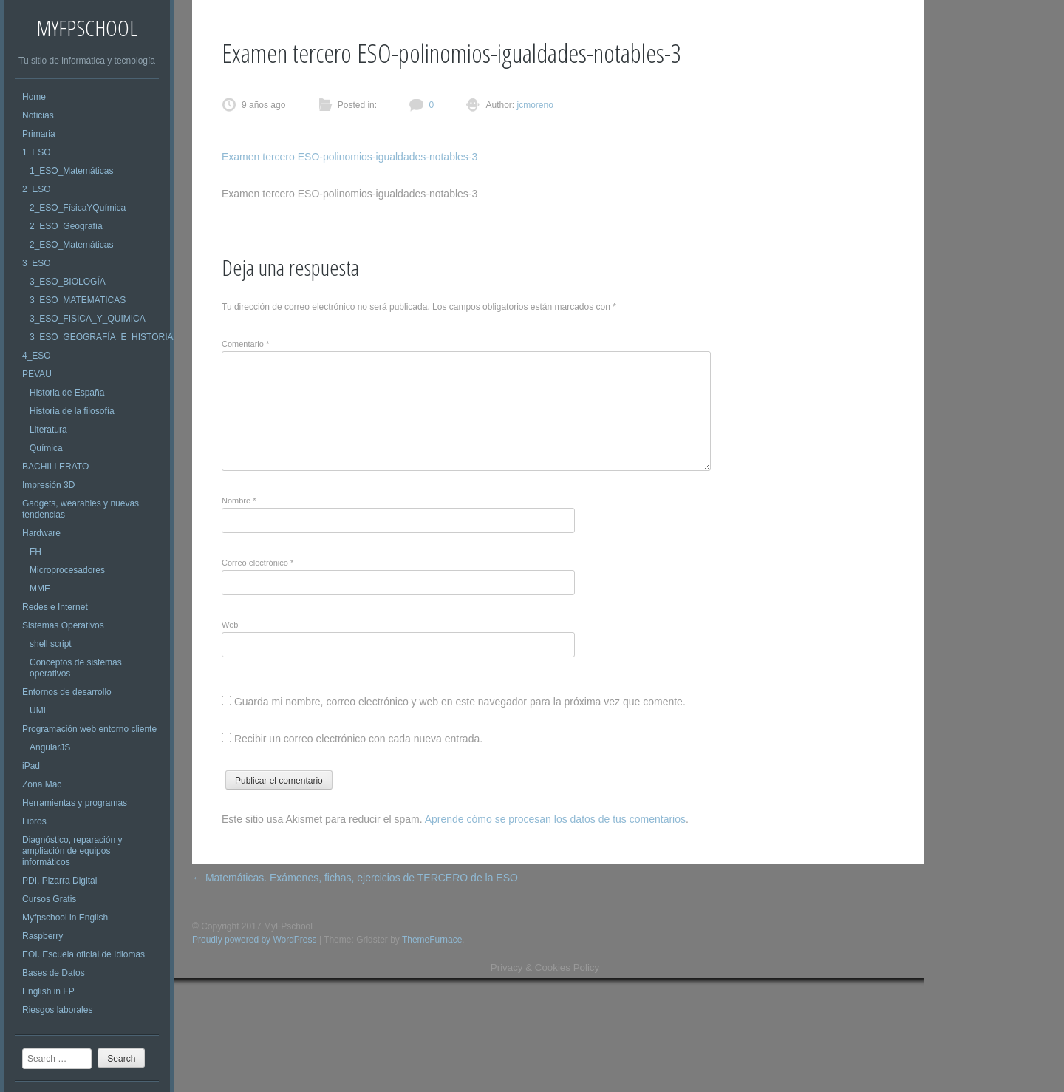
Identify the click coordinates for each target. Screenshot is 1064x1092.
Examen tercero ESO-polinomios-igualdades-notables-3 (349, 157)
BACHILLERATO (55, 466)
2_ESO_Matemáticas (71, 245)
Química (46, 448)
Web (230, 624)
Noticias (38, 115)
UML (39, 710)
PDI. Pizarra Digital (59, 880)
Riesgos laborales (57, 1010)
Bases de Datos (53, 973)
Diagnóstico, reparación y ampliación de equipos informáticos (72, 851)
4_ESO (36, 355)
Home (34, 97)
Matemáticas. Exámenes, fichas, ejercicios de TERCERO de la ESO (355, 878)
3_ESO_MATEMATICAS (78, 300)
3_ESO (36, 263)
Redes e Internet (55, 607)
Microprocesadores (67, 570)
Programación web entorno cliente (89, 729)
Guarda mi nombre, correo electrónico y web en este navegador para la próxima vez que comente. (460, 702)
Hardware (41, 533)
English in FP (48, 991)
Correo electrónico (257, 562)
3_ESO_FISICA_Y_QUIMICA (88, 318)
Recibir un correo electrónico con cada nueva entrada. (358, 739)
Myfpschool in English (65, 917)
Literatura (48, 429)
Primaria (38, 134)
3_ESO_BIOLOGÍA (68, 282)
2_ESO (36, 189)
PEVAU (37, 374)
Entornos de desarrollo (67, 692)
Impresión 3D (48, 485)
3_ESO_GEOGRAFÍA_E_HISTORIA (102, 337)
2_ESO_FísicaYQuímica (78, 208)
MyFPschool (86, 28)
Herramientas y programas (74, 803)
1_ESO (36, 152)
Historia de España (67, 392)
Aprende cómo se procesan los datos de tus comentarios (555, 819)
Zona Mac (41, 784)
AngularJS (50, 747)
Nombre (239, 500)
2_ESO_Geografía (66, 226)
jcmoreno (533, 105)
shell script (51, 644)
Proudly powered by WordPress (254, 940)
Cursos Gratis (49, 899)
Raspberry (42, 936)
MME (40, 588)
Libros (34, 821)
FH (35, 551)
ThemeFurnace (432, 940)
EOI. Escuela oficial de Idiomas (83, 954)
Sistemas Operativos (63, 625)
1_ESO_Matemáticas (71, 171)
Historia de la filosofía (72, 411)
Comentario (245, 343)
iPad (31, 766)
